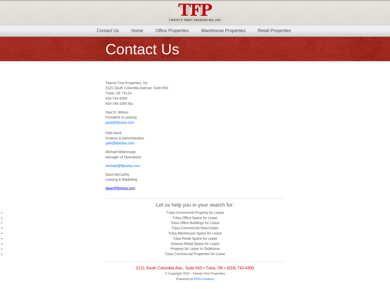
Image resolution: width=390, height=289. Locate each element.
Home (137, 30)
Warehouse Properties (223, 30)
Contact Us (108, 30)
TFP (195, 12)
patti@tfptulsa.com (119, 143)
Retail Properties (274, 30)
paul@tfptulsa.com (119, 122)
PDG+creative (204, 279)
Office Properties (172, 30)
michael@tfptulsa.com (122, 166)
